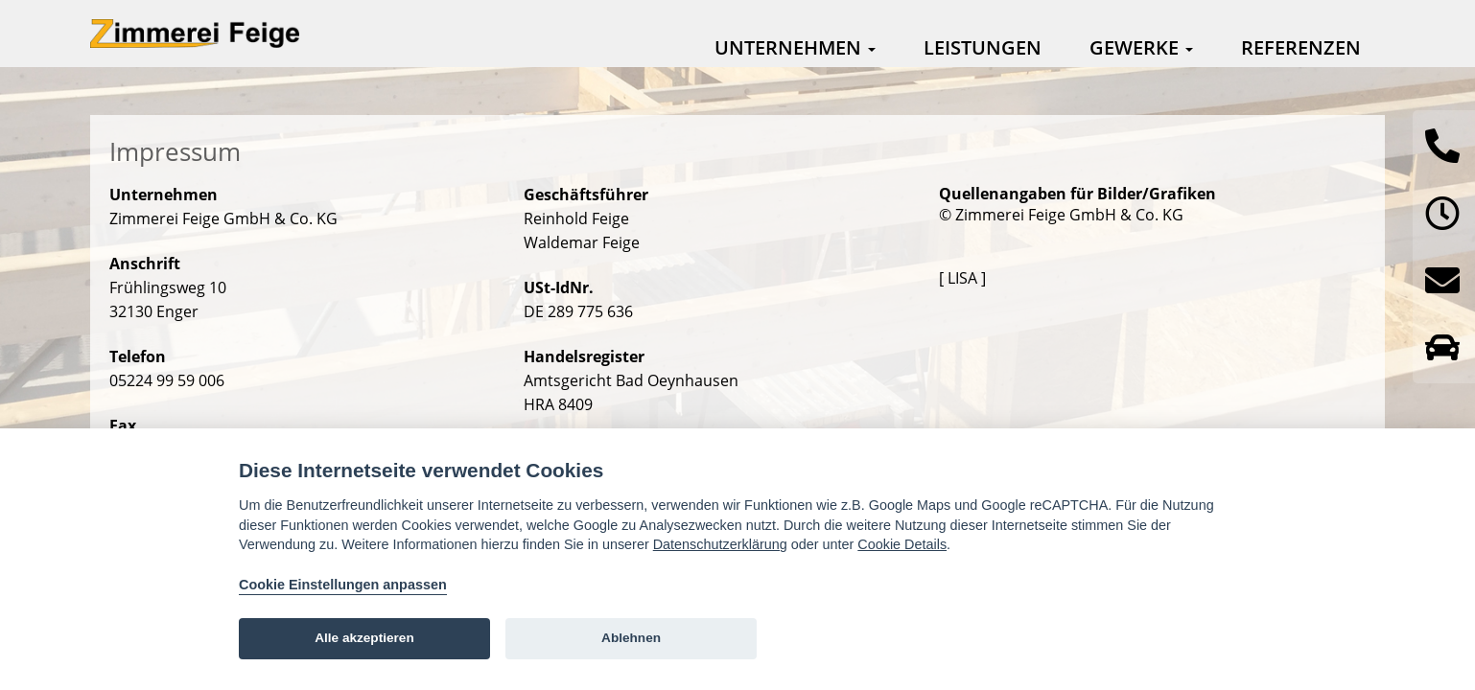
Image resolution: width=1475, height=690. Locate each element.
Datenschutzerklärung (720, 544)
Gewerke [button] (1141, 47)
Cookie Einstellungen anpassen (343, 584)
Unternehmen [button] (795, 47)
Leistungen (983, 47)
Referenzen (1301, 47)
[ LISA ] (962, 277)
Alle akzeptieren (364, 638)
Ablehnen (631, 638)
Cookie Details (902, 544)
